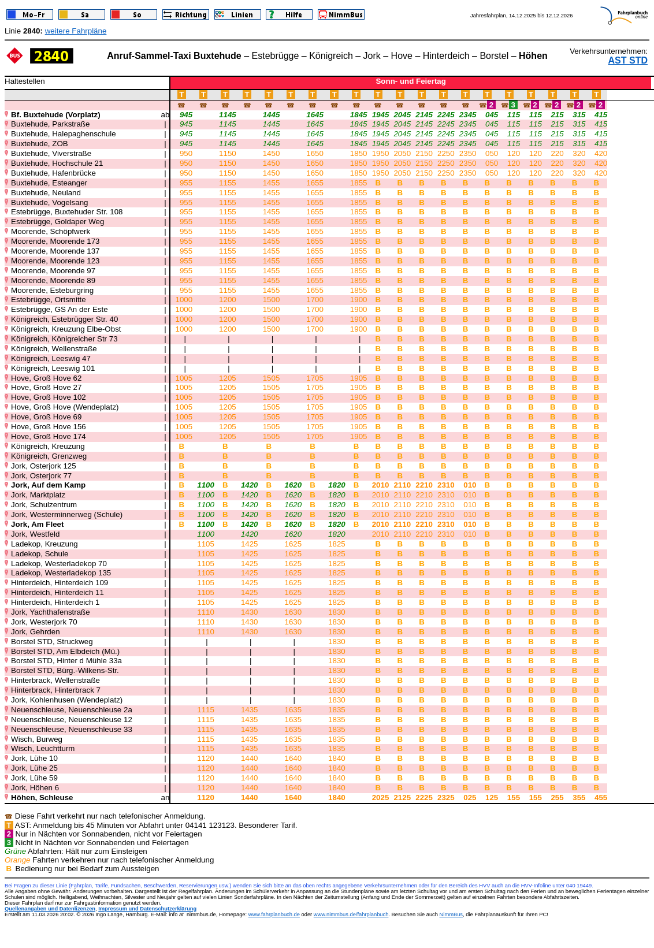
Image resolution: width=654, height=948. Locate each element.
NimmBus (451, 914)
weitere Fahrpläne (76, 31)
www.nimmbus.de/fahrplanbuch (351, 914)
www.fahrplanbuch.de (274, 914)
